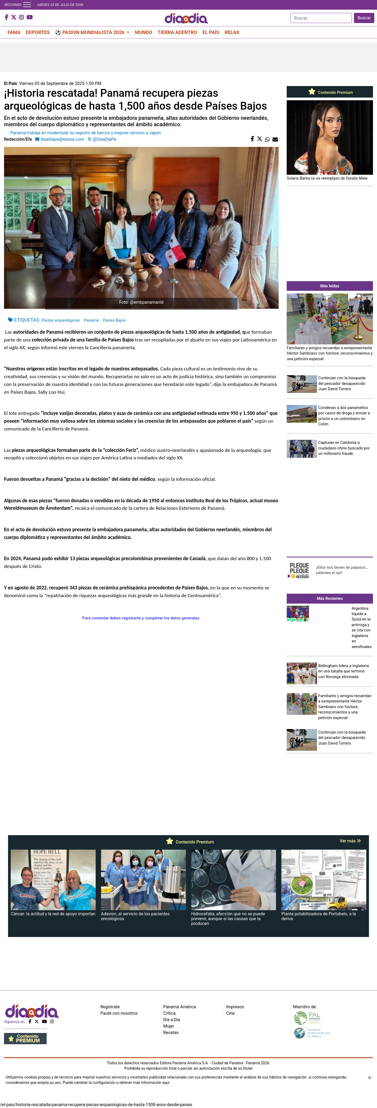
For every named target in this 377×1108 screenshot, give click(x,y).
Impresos (235, 1006)
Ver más (350, 840)
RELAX (232, 32)
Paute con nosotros (119, 1013)
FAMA (14, 32)
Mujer (168, 1026)
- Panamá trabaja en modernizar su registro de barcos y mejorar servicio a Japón (84, 132)
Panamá (91, 320)
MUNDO (143, 32)
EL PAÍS (210, 32)
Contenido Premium (330, 92)
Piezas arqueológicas (61, 320)
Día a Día (171, 1019)
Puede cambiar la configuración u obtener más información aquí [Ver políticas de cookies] (116, 1082)
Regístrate (110, 1006)
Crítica (169, 1013)
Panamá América (179, 1006)
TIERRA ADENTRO (177, 32)
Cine (230, 1013)
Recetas (170, 1032)
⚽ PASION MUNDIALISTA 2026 (90, 32)
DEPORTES (38, 32)
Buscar (364, 17)
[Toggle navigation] (27, 5)
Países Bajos (114, 320)
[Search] (321, 18)
